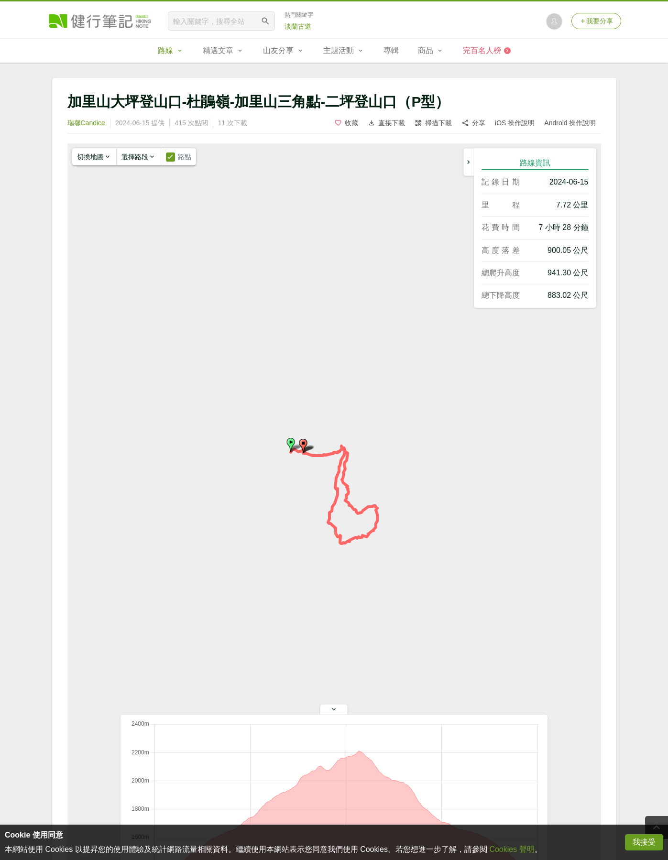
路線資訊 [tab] (535, 163)
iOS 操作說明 (515, 123)
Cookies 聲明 (511, 849)
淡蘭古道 (298, 26)
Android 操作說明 (570, 123)
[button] (291, 445)
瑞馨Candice (86, 123)
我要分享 (596, 21)
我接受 (644, 842)
